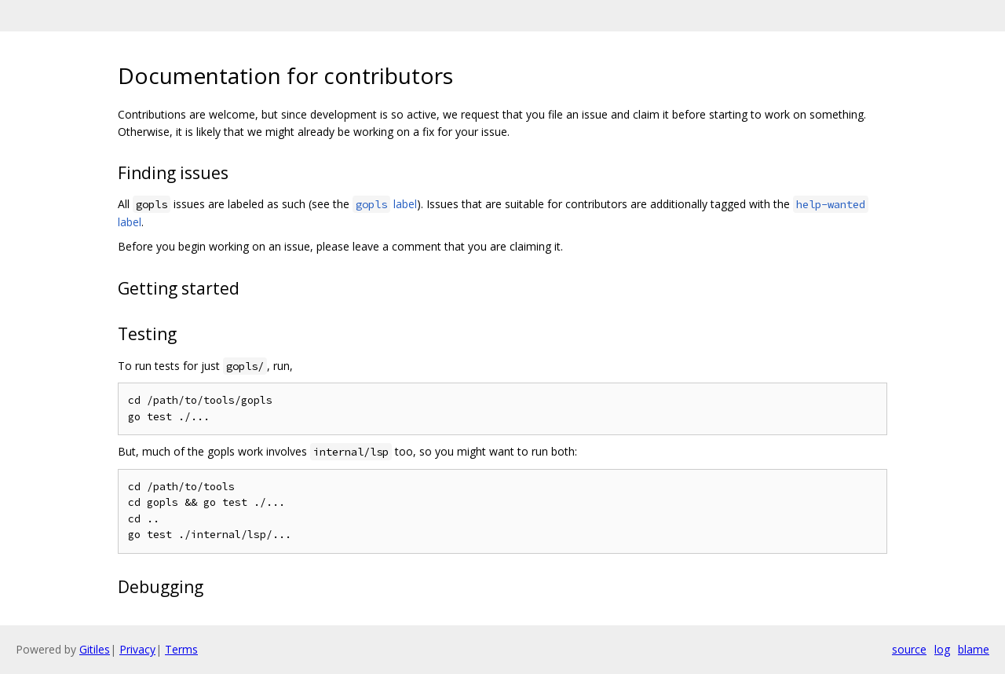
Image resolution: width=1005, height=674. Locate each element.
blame (973, 649)
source (909, 649)
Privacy (137, 649)
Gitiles (94, 649)
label (385, 203)
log (942, 649)
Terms (181, 649)
